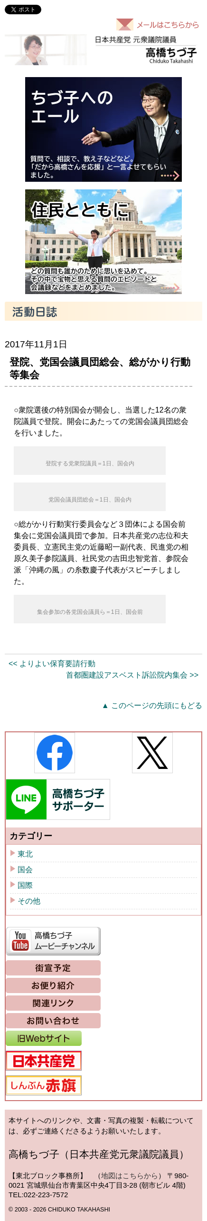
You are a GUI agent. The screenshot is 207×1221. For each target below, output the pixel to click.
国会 (25, 870)
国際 (25, 885)
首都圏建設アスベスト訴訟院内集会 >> (132, 675)
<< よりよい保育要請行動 (52, 664)
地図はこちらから (129, 1176)
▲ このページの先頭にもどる (152, 705)
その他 (29, 901)
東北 (25, 854)
